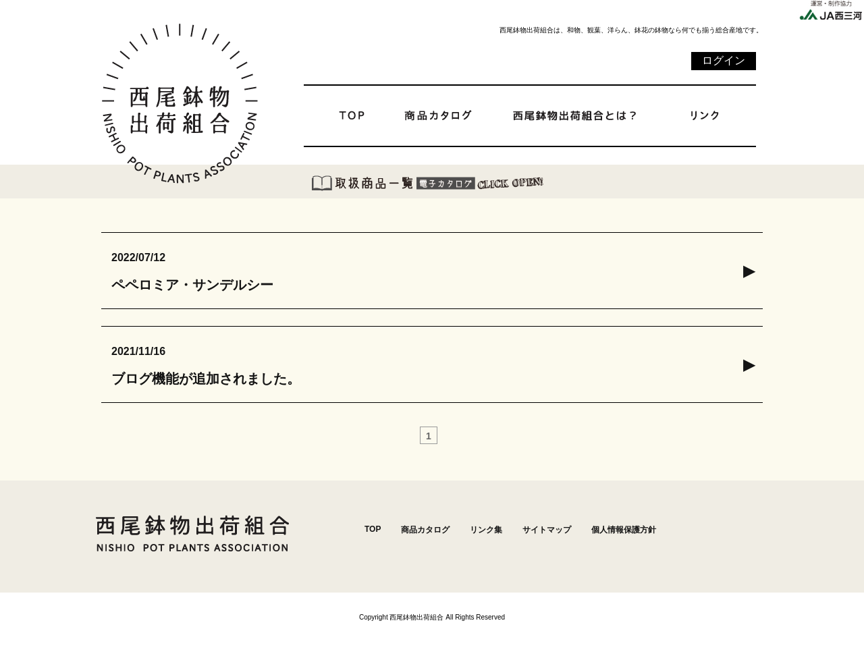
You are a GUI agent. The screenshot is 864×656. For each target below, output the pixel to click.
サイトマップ (546, 530)
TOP (372, 529)
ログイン (723, 60)
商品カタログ (425, 530)
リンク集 (486, 530)
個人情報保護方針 (623, 530)
